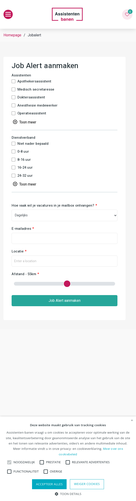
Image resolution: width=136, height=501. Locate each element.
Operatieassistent (31, 113)
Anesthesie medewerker (37, 105)
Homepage (12, 35)
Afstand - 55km (24, 274)
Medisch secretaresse (35, 89)
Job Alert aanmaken (65, 300)
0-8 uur (23, 151)
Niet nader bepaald (33, 143)
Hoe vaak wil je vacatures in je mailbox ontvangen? (53, 205)
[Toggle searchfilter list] (25, 122)
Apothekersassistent (34, 81)
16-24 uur (25, 167)
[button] (68, 493)
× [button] (132, 420)
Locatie (18, 251)
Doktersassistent (31, 97)
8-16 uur (24, 159)
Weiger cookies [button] (87, 484)
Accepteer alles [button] (49, 484)
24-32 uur (25, 175)
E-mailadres (21, 228)
